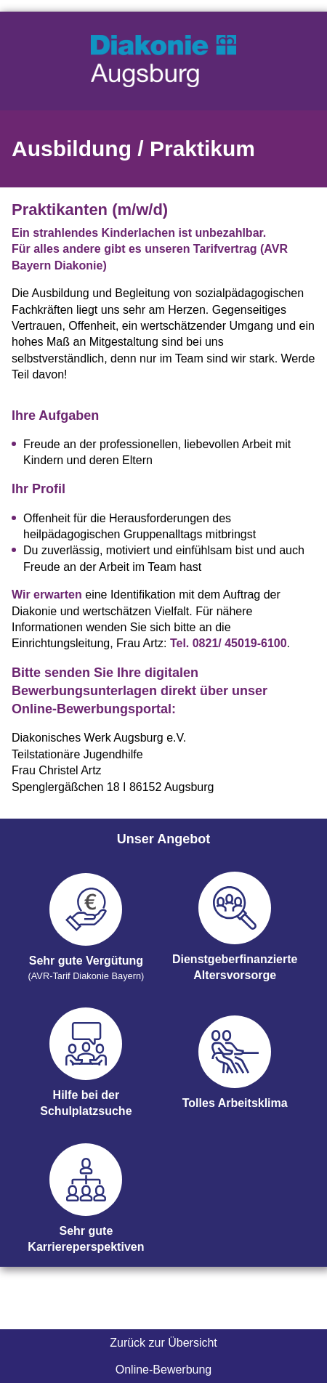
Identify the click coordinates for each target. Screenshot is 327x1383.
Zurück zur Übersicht (163, 1343)
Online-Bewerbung (164, 1369)
